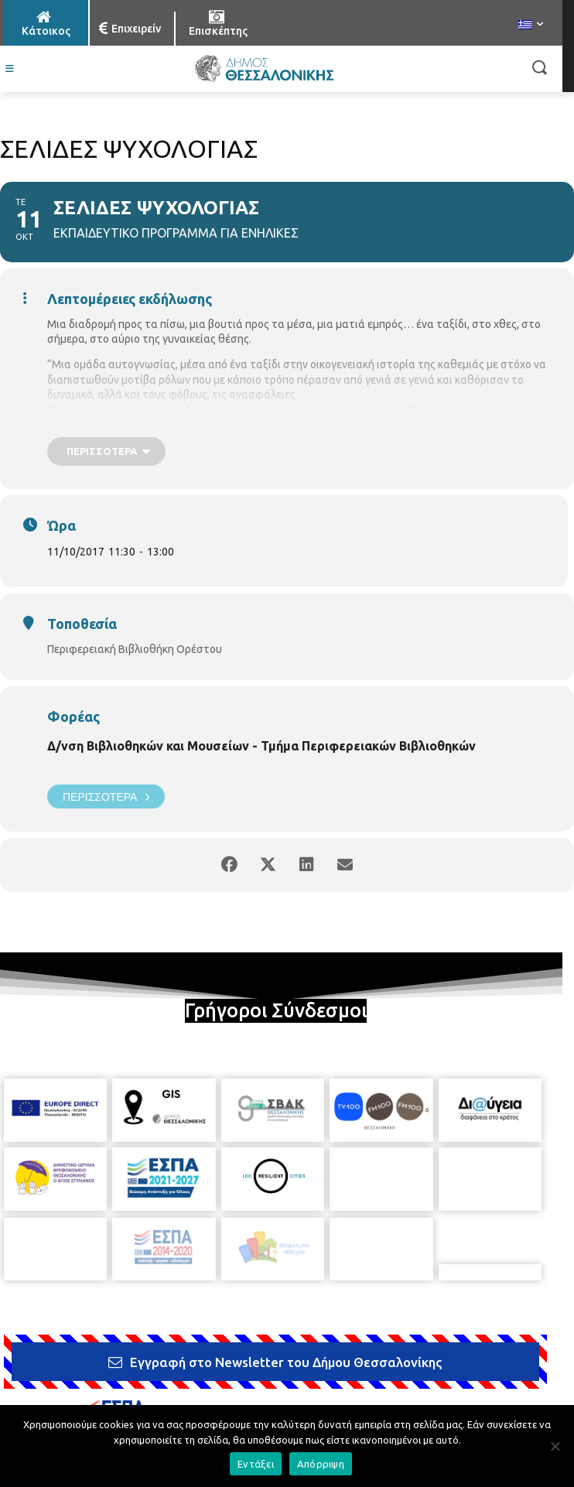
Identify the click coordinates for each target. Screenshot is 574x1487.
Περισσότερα (106, 796)
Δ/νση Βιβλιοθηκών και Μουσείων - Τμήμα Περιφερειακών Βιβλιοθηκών (261, 746)
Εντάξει (255, 1463)
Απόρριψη (320, 1463)
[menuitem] (530, 25)
